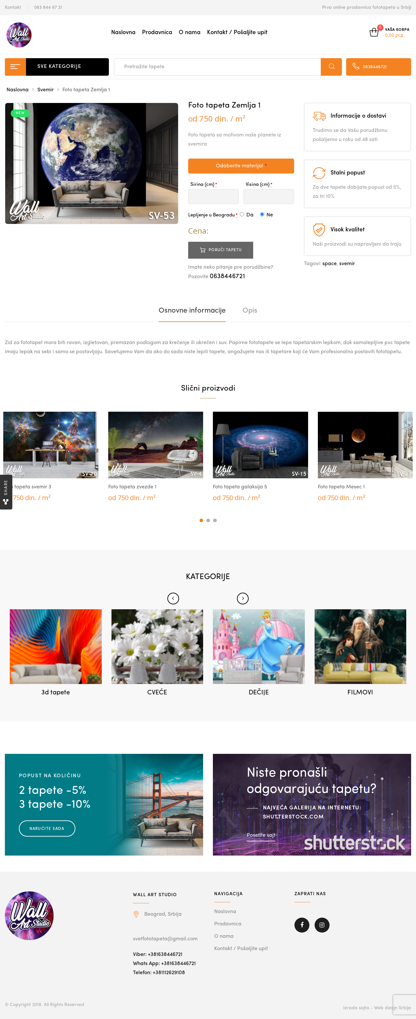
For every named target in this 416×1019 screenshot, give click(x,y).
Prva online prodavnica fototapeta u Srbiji (366, 7)
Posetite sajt (261, 835)
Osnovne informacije (192, 310)
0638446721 (227, 276)
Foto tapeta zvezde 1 (132, 487)
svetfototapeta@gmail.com (165, 939)
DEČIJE (259, 693)
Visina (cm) (257, 184)
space (329, 263)
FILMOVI (360, 693)
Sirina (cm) (202, 184)
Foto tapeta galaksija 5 (240, 487)
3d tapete (55, 693)
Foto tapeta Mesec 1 (341, 487)
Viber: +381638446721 (157, 954)
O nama (190, 32)
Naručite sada (47, 828)
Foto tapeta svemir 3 (27, 487)
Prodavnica (157, 32)
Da (247, 215)
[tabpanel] (50, 457)
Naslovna (123, 32)
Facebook (301, 925)
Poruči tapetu (225, 250)
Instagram (322, 925)
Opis (249, 310)
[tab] (192, 310)
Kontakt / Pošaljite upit (237, 32)
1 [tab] (201, 520)
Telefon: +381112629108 (159, 972)
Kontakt (13, 7)
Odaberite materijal (241, 166)
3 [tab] (215, 520)
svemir (347, 263)
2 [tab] (208, 520)
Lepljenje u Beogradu (211, 215)
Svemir (45, 90)
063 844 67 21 (48, 7)
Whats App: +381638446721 (164, 963)
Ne (266, 215)
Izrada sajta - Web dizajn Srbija (377, 1008)
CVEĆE (157, 693)
